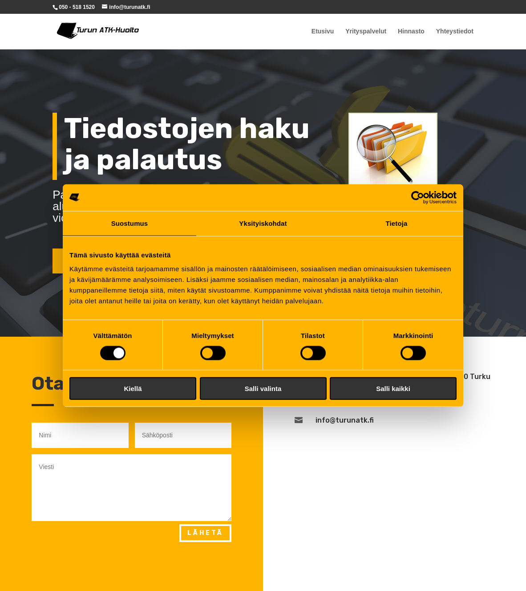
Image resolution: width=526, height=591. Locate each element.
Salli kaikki (393, 388)
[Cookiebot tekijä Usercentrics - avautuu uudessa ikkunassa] (418, 197)
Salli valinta (263, 388)
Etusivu (323, 31)
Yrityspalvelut (365, 31)
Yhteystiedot (454, 31)
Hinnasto (411, 31)
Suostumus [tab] (129, 223)
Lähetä (205, 533)
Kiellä (133, 388)
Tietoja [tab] (397, 223)
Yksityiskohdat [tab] (263, 223)
